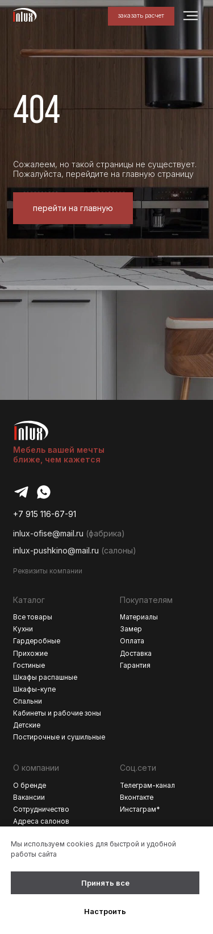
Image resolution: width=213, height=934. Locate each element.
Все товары (32, 617)
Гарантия (135, 665)
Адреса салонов (41, 821)
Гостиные (29, 665)
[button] (141, 16)
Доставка (136, 654)
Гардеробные (36, 641)
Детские (26, 725)
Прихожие (30, 654)
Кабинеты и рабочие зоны (57, 713)
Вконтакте (136, 797)
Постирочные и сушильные (59, 737)
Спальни (27, 701)
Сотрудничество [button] (41, 809)
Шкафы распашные (45, 677)
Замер (131, 629)
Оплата (132, 641)
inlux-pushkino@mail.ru (56, 550)
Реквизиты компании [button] (47, 571)
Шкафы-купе (34, 689)
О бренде (29, 786)
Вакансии (29, 797)
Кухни (23, 629)
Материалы (139, 617)
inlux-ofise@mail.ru (48, 533)
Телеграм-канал (147, 786)
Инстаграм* (140, 809)
